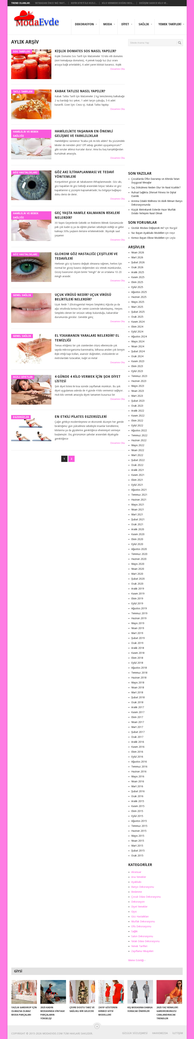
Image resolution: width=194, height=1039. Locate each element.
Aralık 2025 (137, 272)
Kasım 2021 (137, 474)
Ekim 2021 (137, 479)
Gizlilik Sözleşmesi (135, 1033)
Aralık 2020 (137, 529)
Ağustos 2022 (139, 430)
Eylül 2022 (137, 425)
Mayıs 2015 (137, 835)
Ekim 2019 (137, 598)
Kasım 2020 (137, 534)
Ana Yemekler (138, 877)
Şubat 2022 (138, 460)
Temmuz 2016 (139, 766)
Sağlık (144, 24)
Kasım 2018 (137, 652)
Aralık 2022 (137, 410)
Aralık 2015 (137, 801)
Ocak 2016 (137, 796)
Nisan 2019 (137, 628)
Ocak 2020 (137, 583)
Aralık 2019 (137, 588)
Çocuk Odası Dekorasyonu (146, 896)
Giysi (134, 911)
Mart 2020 (137, 573)
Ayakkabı (136, 881)
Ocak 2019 (137, 643)
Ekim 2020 (137, 539)
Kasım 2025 (137, 277)
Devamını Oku (117, 69)
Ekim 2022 (137, 420)
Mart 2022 (137, 455)
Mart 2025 (137, 306)
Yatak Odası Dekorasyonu (145, 941)
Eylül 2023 (137, 371)
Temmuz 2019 (139, 613)
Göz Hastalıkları (140, 916)
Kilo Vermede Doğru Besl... (118, 3)
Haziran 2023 (138, 381)
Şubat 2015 (138, 850)
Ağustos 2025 (139, 292)
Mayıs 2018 (137, 682)
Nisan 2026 (137, 252)
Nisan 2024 (137, 346)
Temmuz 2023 (139, 376)
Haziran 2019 (138, 618)
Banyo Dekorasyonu (142, 886)
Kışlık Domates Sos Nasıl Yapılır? (85, 51)
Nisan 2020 (137, 568)
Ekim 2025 (137, 282)
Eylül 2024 (137, 331)
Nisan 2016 (137, 781)
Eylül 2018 (137, 662)
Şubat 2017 (138, 732)
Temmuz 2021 (139, 494)
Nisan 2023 (137, 390)
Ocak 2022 (137, 465)
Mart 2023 (137, 395)
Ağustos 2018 (139, 667)
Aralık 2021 (137, 470)
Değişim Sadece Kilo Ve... (153, 3)
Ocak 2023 (137, 405)
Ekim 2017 (137, 717)
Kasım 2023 (137, 361)
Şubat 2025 (138, 311)
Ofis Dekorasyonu (141, 926)
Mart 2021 (137, 514)
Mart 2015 (137, 845)
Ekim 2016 (137, 751)
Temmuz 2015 (139, 825)
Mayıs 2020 (137, 563)
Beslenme (136, 891)
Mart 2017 (137, 727)
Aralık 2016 (137, 741)
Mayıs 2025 (137, 301)
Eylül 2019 (137, 603)
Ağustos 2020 (139, 549)
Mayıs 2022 (137, 445)
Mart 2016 (137, 786)
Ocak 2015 (137, 855)
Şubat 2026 (138, 262)
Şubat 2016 (138, 791)
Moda (107, 24)
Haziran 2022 (138, 440)
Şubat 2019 (138, 638)
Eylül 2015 (137, 816)
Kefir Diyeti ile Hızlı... (84, 3)
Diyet (125, 24)
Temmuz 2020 (139, 554)
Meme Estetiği (136, 960)
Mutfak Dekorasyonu (143, 921)
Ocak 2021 (137, 524)
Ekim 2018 (137, 657)
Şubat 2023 (138, 400)
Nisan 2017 (137, 722)
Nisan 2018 (137, 687)
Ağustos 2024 (139, 336)
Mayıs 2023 (137, 385)
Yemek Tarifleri (170, 24)
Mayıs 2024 (137, 341)
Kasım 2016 (137, 746)
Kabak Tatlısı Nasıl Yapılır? (80, 91)
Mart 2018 (137, 692)
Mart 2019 (137, 633)
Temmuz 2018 (139, 672)
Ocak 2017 (137, 736)
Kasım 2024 (137, 321)
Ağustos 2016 (139, 761)
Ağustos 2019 (139, 608)
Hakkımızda (160, 1033)
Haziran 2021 (138, 499)
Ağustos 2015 (139, 820)
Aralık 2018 (137, 647)
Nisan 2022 (137, 450)
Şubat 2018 (138, 697)
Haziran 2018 (138, 677)
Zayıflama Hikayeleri (142, 951)
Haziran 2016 (138, 771)
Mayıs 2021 (137, 504)
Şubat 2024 (138, 351)
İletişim (177, 1033)
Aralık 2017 (137, 707)
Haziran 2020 (138, 558)
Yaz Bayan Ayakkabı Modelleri (147, 232)
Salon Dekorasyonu (142, 936)
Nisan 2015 (137, 840)
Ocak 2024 (137, 356)
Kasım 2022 (137, 415)
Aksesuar (136, 872)
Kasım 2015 (137, 806)
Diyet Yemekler (139, 906)
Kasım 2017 (137, 712)
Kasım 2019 (137, 593)
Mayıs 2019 (137, 623)
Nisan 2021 (137, 509)
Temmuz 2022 (139, 435)
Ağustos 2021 (139, 489)
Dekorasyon (84, 24)
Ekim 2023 (137, 366)
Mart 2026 (137, 257)
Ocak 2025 (137, 316)
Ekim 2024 (137, 326)
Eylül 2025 (137, 287)
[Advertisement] (155, 110)
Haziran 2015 (138, 830)
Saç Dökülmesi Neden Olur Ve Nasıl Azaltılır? (156, 187)
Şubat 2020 (138, 578)
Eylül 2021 (137, 484)
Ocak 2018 (137, 702)
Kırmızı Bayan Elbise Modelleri (148, 237)
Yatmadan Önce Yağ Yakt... (50, 3)
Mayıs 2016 (137, 776)
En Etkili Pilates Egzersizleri (81, 417)
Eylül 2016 (137, 756)
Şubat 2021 (138, 519)
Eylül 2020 (137, 544)
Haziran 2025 (138, 296)
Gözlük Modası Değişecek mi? (148, 227)
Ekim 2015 (137, 811)
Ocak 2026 (137, 267)
